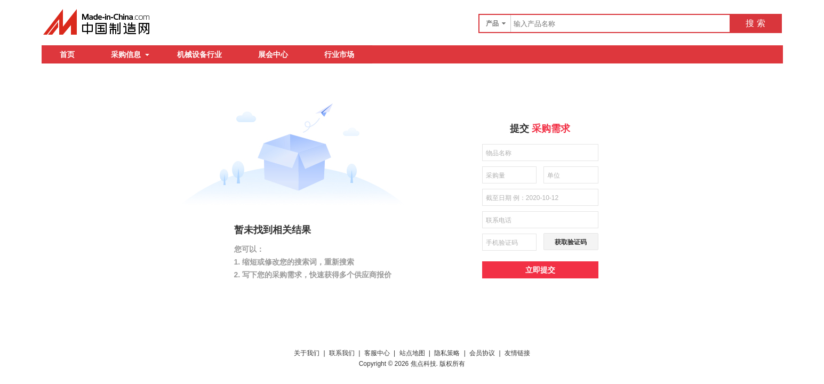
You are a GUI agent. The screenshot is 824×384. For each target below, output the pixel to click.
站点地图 (412, 353)
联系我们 (342, 353)
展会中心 (273, 54)
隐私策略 (447, 353)
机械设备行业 (199, 54)
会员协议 (482, 353)
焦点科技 (423, 363)
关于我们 (306, 353)
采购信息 (130, 54)
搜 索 (755, 23)
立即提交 (540, 270)
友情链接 (517, 353)
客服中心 (377, 353)
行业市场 (339, 54)
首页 (67, 54)
